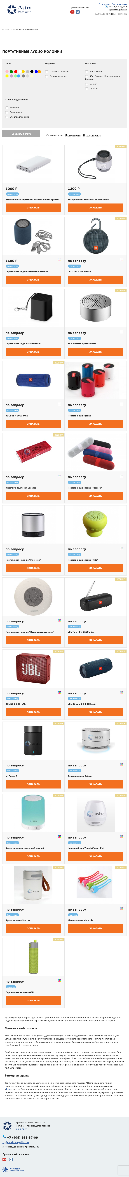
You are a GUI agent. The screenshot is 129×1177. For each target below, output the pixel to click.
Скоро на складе (58, 76)
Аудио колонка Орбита (80, 776)
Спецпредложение (19, 117)
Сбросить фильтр (21, 134)
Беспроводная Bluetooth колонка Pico (88, 199)
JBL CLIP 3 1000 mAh (79, 271)
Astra (8, 1089)
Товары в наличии (59, 71)
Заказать (33, 207)
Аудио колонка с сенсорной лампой (25, 848)
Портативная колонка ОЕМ (20, 992)
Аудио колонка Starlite (18, 920)
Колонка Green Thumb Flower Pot (86, 848)
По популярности (92, 135)
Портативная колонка (79, 415)
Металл (93, 84)
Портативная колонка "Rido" (83, 559)
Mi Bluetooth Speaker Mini (82, 343)
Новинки (14, 107)
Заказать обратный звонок (111, 14)
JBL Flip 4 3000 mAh (17, 415)
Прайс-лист (20, 1129)
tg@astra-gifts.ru (118, 9)
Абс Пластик (96, 71)
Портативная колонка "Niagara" (85, 487)
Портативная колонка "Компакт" (23, 343)
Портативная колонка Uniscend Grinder (27, 271)
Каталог (5, 29)
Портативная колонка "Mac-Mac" (23, 559)
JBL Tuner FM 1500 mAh (81, 632)
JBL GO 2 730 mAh (16, 704)
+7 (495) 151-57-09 (118, 6)
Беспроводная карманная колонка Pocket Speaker (32, 199)
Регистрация (104, 4)
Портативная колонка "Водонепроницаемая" (30, 632)
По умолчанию (73, 135)
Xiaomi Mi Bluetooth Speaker (21, 487)
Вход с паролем (119, 4)
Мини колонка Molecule (80, 920)
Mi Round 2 (11, 776)
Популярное (16, 112)
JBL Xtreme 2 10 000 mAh (82, 704)
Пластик (94, 88)
